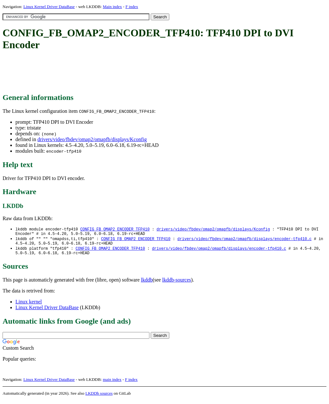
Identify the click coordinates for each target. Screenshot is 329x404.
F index (131, 6)
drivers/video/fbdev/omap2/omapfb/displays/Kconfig (92, 139)
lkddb (147, 283)
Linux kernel (28, 305)
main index (112, 383)
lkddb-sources (176, 283)
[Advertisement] (119, 72)
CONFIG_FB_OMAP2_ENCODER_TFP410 (115, 229)
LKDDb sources (99, 397)
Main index (112, 6)
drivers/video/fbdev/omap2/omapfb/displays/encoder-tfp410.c (244, 240)
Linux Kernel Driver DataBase (49, 6)
